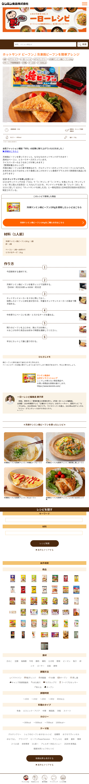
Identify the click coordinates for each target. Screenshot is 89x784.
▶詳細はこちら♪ (11, 151)
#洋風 (24, 62)
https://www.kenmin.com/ (48, 386)
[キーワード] (43, 520)
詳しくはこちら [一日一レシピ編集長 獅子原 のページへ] (20, 410)
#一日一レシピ (25, 59)
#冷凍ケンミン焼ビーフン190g (61, 59)
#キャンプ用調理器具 (11, 62)
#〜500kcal (41, 62)
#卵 (4, 59)
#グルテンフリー (40, 59)
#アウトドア (13, 59)
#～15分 (32, 62)
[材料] (43, 533)
